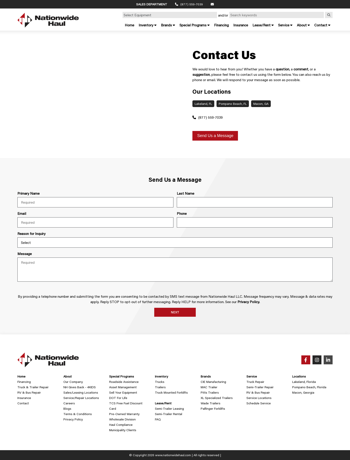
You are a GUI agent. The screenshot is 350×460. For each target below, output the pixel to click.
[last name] (255, 202)
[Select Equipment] (170, 15)
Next (175, 312)
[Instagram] (316, 359)
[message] (174, 269)
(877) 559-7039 (207, 117)
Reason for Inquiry (31, 233)
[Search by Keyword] (276, 15)
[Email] (212, 4)
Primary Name (28, 193)
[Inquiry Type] (174, 242)
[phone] (255, 222)
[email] (95, 222)
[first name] (95, 202)
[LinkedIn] (328, 359)
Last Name (185, 193)
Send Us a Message (215, 135)
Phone (182, 213)
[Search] (329, 15)
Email (21, 213)
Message (24, 253)
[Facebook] (305, 359)
